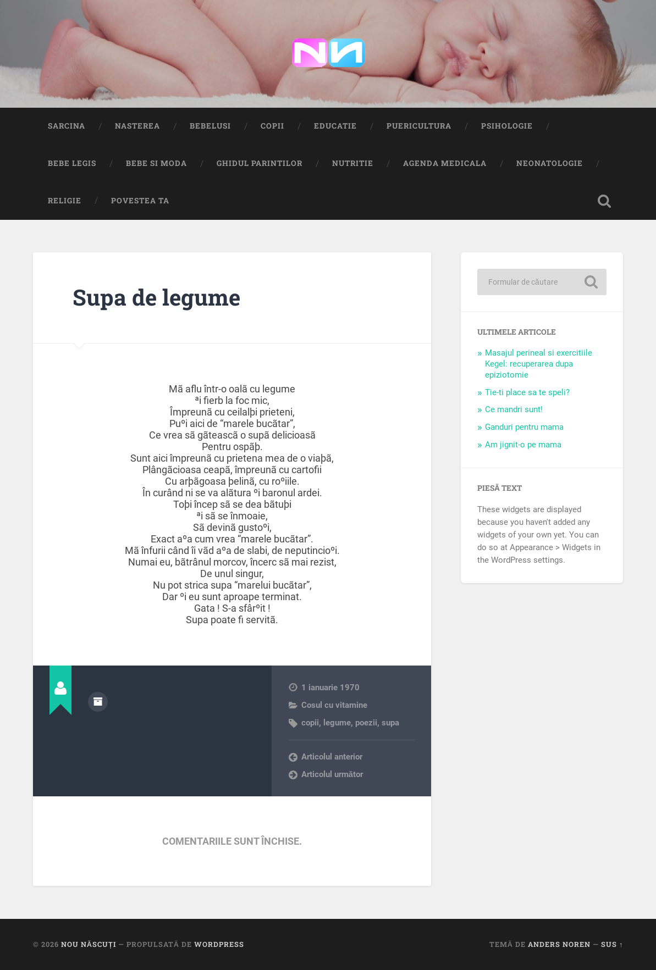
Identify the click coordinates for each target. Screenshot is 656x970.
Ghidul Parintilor (259, 163)
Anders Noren (559, 944)
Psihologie (507, 126)
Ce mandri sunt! (514, 409)
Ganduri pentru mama (524, 427)
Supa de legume (156, 297)
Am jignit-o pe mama (523, 445)
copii (310, 723)
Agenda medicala (445, 163)
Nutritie (352, 163)
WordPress (219, 944)
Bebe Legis (72, 163)
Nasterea (137, 126)
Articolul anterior (331, 757)
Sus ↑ (612, 944)
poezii (366, 723)
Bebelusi (210, 126)
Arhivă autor (98, 702)
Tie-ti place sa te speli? (527, 392)
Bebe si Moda (156, 163)
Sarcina (66, 126)
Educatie (335, 126)
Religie (64, 201)
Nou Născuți (88, 944)
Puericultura (419, 126)
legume (337, 723)
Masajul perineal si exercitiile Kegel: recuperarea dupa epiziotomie (538, 364)
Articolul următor (332, 774)
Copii (272, 126)
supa (390, 723)
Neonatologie (549, 163)
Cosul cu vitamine (334, 705)
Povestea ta (140, 201)
